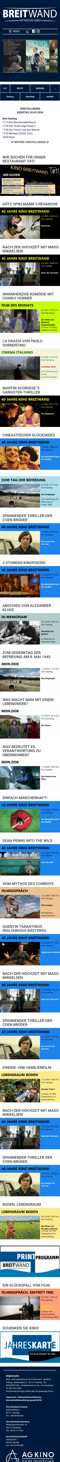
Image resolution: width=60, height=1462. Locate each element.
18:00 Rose (8, 137)
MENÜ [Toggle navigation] (19, 31)
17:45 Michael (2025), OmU (17, 133)
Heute (20, 88)
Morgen (40, 88)
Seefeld (50, 96)
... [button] (55, 88)
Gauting (9, 96)
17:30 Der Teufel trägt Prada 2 (19, 126)
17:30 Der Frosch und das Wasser (21, 129)
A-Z (5, 88)
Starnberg (30, 96)
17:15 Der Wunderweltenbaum (19, 122)
